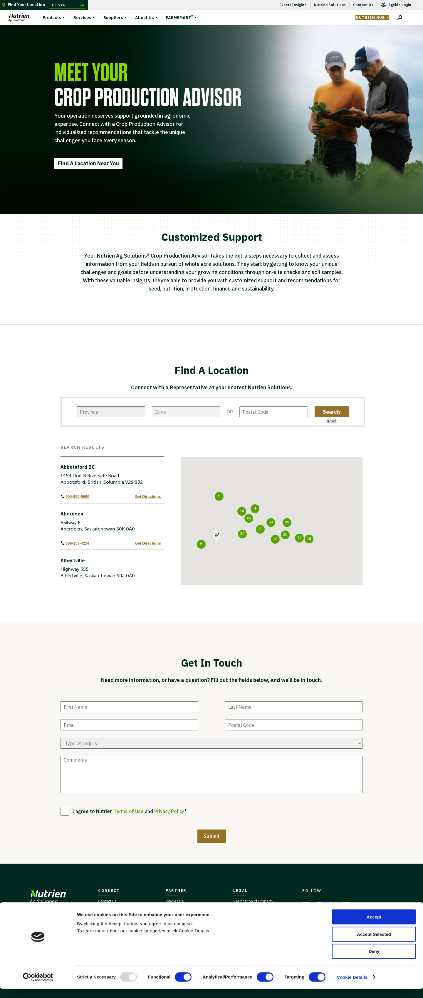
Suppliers (113, 17)
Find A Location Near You (88, 163)
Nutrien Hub (370, 17)
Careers (105, 910)
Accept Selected (374, 943)
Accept (374, 926)
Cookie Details (352, 986)
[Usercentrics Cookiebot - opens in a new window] (38, 986)
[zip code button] (332, 411)
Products (52, 17)
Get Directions (148, 496)
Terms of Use (129, 811)
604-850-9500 (75, 496)
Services (82, 17)
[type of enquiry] (211, 743)
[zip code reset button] (331, 420)
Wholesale (175, 901)
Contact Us (107, 901)
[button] (216, 536)
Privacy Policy (169, 811)
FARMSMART (179, 16)
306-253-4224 (75, 542)
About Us (144, 17)
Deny (374, 960)
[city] (186, 411)
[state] (111, 411)
